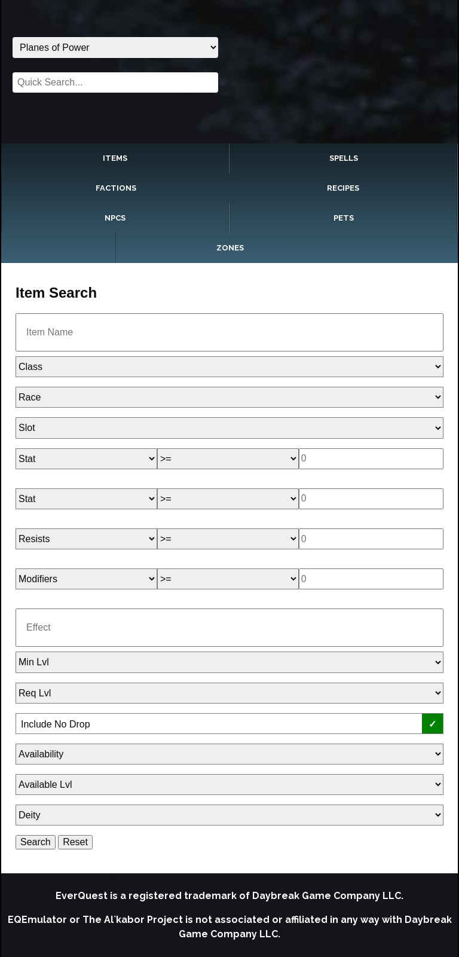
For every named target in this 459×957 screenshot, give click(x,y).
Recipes (343, 188)
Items (115, 158)
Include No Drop (55, 724)
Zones (230, 247)
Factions (116, 188)
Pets (343, 217)
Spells (343, 158)
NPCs (115, 217)
